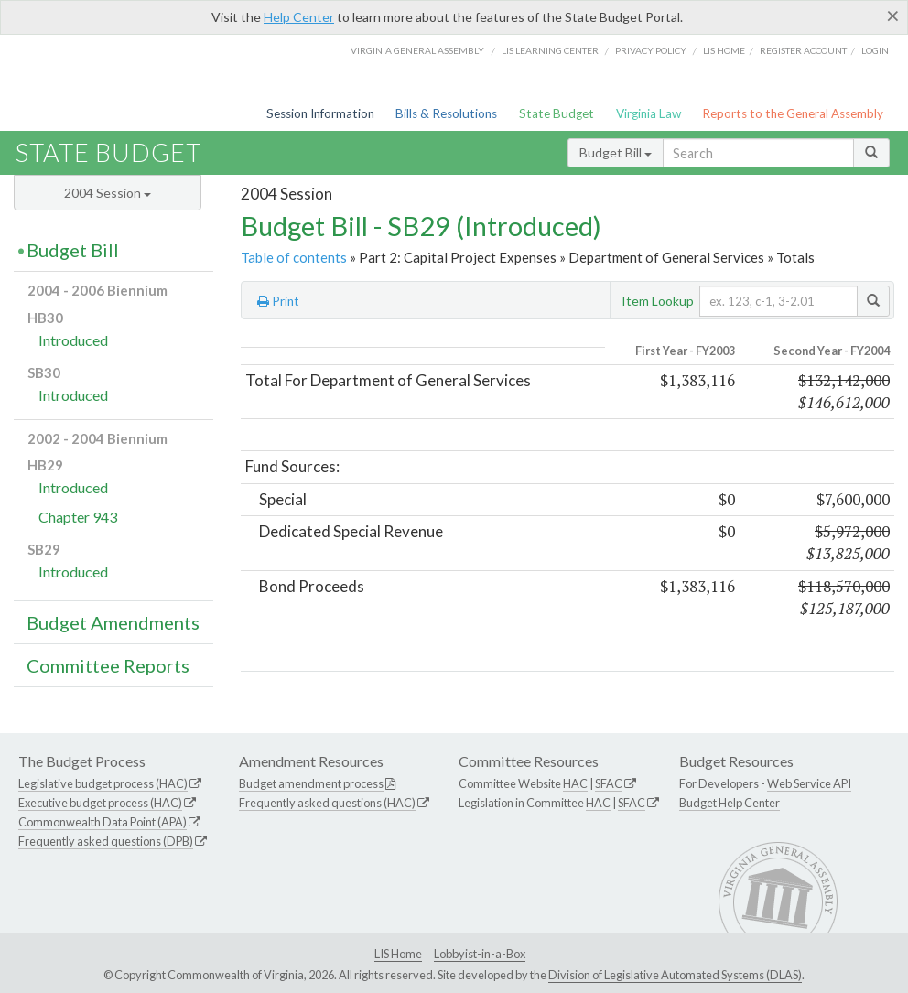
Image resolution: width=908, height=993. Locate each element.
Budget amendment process (311, 783)
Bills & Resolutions (446, 113)
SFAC (608, 783)
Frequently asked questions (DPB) (105, 841)
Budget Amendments (113, 622)
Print (278, 301)
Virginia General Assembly (417, 50)
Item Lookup (658, 300)
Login (875, 50)
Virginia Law (648, 113)
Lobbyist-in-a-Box (479, 953)
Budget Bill (615, 152)
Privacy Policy (650, 50)
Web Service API (809, 783)
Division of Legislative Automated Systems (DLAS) (675, 974)
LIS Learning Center (550, 50)
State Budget (556, 113)
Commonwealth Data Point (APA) (102, 822)
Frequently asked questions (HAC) (327, 802)
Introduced (73, 340)
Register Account (803, 50)
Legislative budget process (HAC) (103, 783)
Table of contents (294, 257)
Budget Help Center (729, 802)
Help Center (299, 17)
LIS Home (398, 953)
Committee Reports (108, 665)
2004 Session (107, 192)
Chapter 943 (77, 516)
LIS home (724, 50)
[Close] (893, 15)
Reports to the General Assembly (792, 113)
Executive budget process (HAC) (100, 802)
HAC (575, 783)
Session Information (320, 113)
